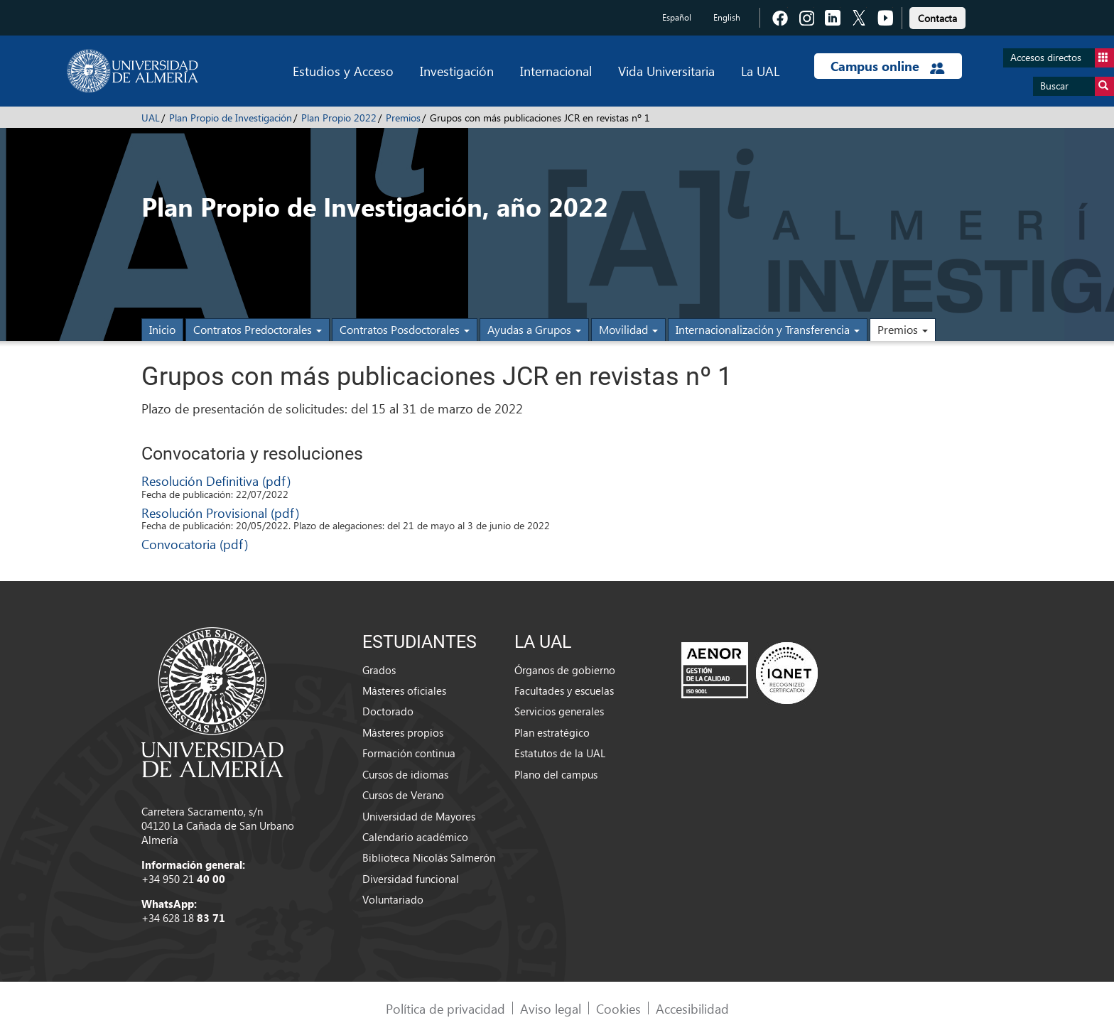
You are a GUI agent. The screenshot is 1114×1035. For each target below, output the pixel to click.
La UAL (760, 71)
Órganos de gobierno (564, 670)
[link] (937, 16)
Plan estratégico (552, 732)
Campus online (888, 66)
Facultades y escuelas (564, 690)
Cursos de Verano (403, 795)
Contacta (937, 18)
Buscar (1077, 86)
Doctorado (387, 711)
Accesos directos (1062, 57)
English (726, 17)
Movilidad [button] (628, 329)
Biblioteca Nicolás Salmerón (428, 857)
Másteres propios (402, 732)
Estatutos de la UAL (559, 753)
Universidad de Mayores (418, 816)
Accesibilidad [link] (692, 1008)
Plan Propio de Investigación (230, 117)
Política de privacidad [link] (445, 1008)
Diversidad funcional (410, 879)
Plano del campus (555, 774)
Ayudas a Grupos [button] (534, 329)
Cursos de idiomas (405, 774)
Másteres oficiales (404, 690)
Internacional (556, 71)
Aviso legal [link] (550, 1008)
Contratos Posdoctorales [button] (405, 329)
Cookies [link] (618, 1008)
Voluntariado (392, 899)
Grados (379, 670)
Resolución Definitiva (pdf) (216, 480)
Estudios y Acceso (343, 71)
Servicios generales (559, 711)
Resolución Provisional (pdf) (220, 512)
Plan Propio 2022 (339, 117)
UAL (150, 117)
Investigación (457, 71)
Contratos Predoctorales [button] (257, 329)
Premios (403, 117)
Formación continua (408, 753)
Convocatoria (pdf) (194, 544)
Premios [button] (902, 329)
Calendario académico (415, 837)
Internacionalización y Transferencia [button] (768, 329)
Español (676, 17)
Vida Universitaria (666, 71)
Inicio (162, 329)
